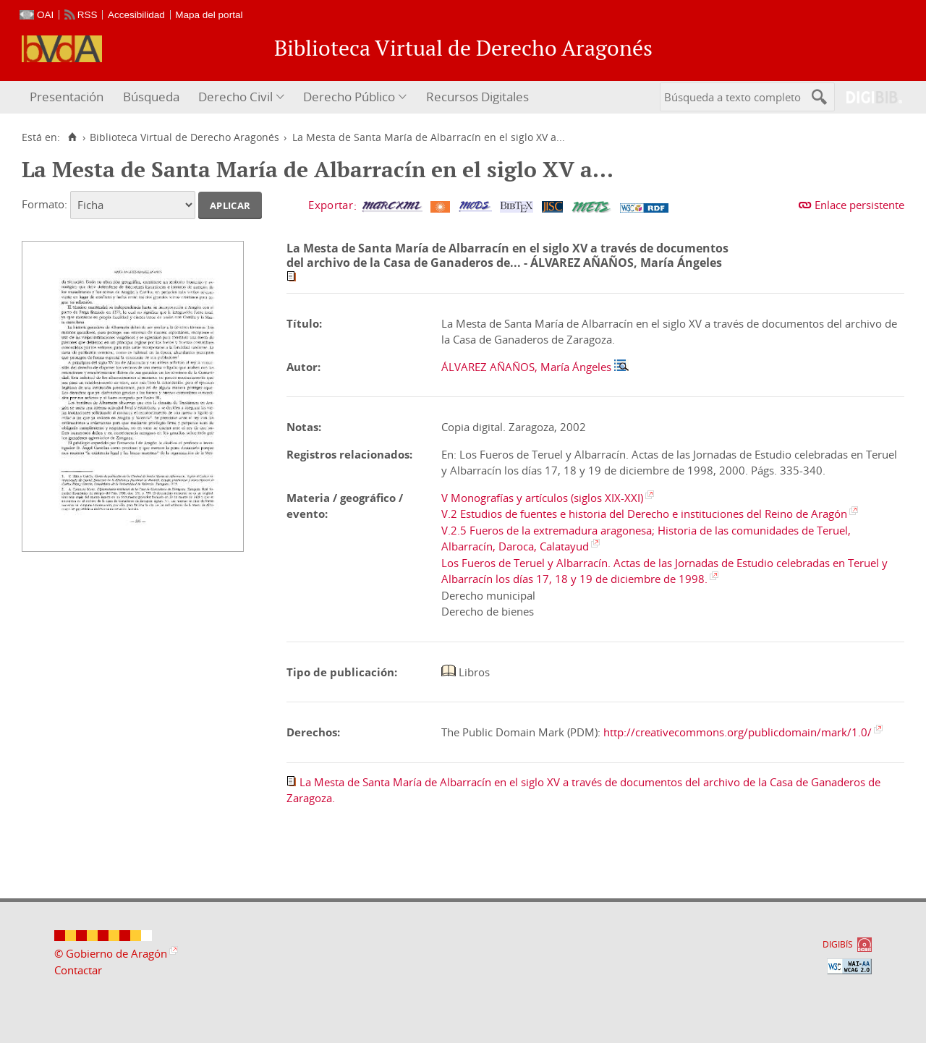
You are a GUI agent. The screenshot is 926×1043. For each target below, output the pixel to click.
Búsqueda (151, 96)
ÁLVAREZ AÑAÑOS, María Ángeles (526, 366)
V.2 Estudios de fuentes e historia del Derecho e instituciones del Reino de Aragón (644, 513)
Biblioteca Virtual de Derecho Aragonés (184, 137)
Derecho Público (349, 96)
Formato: (44, 204)
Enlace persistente (859, 204)
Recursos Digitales (477, 96)
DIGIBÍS (838, 944)
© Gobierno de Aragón (110, 953)
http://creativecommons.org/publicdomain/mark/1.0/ (737, 732)
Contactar (78, 970)
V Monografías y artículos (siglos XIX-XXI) (542, 497)
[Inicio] (72, 137)
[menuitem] (68, 97)
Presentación (66, 96)
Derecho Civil (235, 96)
